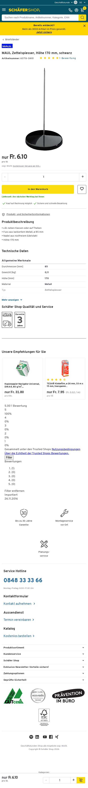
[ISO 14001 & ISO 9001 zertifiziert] (13, 696)
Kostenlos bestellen (17, 636)
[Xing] (57, 738)
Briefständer (12, 39)
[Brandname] (7, 47)
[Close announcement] (84, 26)
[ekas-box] (68, 696)
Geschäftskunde (62, 3)
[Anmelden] (77, 10)
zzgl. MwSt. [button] (21, 166)
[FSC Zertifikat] (44, 718)
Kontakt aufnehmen (18, 604)
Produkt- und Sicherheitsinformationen (28, 214)
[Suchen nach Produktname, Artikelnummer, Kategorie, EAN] (42, 17)
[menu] (64, 2)
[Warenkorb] (83, 10)
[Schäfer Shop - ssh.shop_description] (25, 10)
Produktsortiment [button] (14, 647)
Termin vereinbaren (17, 620)
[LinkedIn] (31, 738)
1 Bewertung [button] (67, 58)
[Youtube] (45, 738)
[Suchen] (82, 17)
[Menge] (43, 177)
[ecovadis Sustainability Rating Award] (38, 696)
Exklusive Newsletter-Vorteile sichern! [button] (26, 667)
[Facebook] (51, 738)
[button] (4, 10)
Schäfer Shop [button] (11, 660)
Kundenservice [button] (12, 654)
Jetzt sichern (44, 32)
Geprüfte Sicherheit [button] (15, 680)
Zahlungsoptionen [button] (14, 673)
